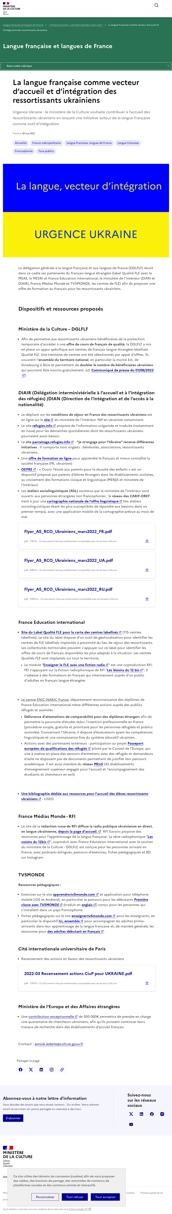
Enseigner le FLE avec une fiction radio (74, 664)
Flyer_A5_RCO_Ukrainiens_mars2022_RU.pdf (68, 589)
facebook (152, 1114)
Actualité (20, 143)
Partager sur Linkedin (41, 1069)
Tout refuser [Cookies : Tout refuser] (74, 1197)
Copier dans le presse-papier (62, 1069)
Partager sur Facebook (20, 1069)
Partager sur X (31, 1069)
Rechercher (156, 5)
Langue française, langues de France (89, 143)
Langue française (128, 143)
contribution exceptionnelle (51, 1016)
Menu (167, 5)
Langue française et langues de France (23, 25)
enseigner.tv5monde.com (92, 915)
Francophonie (24, 151)
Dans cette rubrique (86, 66)
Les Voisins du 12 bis (123, 670)
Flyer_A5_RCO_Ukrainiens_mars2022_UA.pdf (68, 560)
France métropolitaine (46, 143)
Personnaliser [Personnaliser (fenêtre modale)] (45, 1197)
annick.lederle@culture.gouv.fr (59, 1043)
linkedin (141, 1114)
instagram (162, 1114)
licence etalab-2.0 (78, 1209)
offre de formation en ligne (50, 458)
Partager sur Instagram (51, 1069)
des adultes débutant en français (73, 931)
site (47, 419)
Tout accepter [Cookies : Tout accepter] (105, 1197)
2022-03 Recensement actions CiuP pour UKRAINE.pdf (78, 974)
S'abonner (13, 1118)
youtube (131, 1124)
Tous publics (46, 151)
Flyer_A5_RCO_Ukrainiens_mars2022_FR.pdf (68, 532)
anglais (87, 904)
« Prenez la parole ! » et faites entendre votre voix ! (76, 25)
